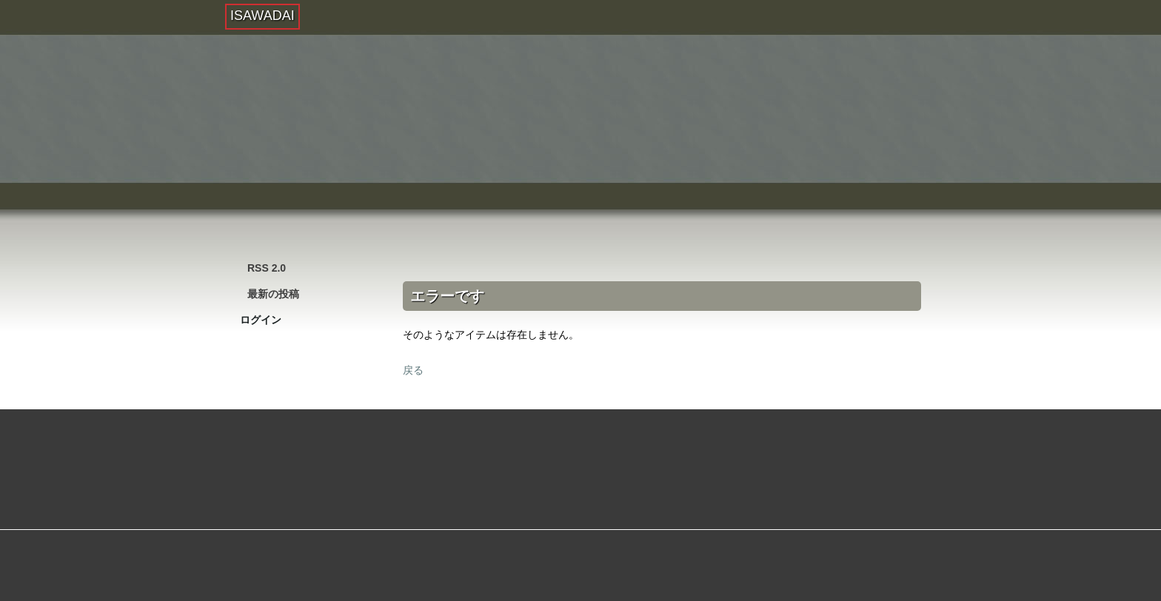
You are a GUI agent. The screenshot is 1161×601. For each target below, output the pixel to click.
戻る (413, 370)
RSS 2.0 (266, 268)
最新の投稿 (273, 294)
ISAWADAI (262, 15)
